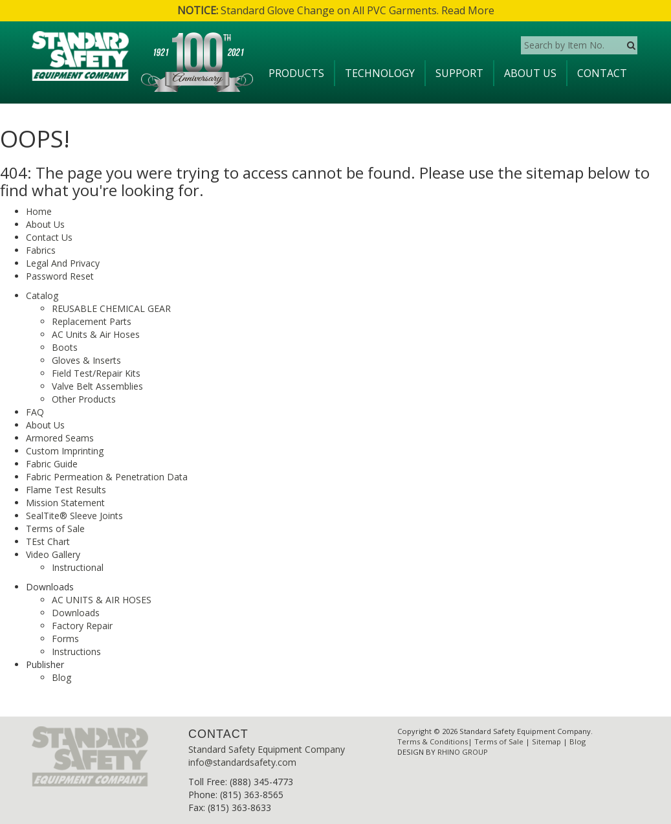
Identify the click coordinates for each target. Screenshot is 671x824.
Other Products (84, 399)
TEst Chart (48, 541)
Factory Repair (82, 625)
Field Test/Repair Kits (96, 373)
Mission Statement (65, 502)
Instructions (76, 651)
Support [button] (459, 73)
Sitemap (546, 741)
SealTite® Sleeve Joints (74, 515)
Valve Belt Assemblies (97, 386)
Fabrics (41, 250)
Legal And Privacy (63, 263)
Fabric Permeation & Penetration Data (107, 477)
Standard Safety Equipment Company (266, 749)
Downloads (76, 613)
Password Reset (60, 276)
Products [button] (296, 73)
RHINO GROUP (462, 752)
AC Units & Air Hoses (96, 334)
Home (39, 211)
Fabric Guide (52, 464)
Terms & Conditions (432, 741)
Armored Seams (60, 438)
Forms (65, 638)
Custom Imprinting (65, 451)
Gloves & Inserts (86, 360)
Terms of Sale (55, 528)
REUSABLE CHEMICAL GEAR (111, 308)
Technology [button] (380, 73)
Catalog (42, 295)
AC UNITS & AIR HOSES (101, 600)
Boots (65, 347)
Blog (61, 677)
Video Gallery (53, 554)
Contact (602, 73)
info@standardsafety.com (242, 762)
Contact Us (49, 237)
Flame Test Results (66, 490)
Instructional (78, 567)
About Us (530, 73)
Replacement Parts (91, 321)
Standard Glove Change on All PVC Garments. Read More (335, 10)
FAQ (35, 412)
